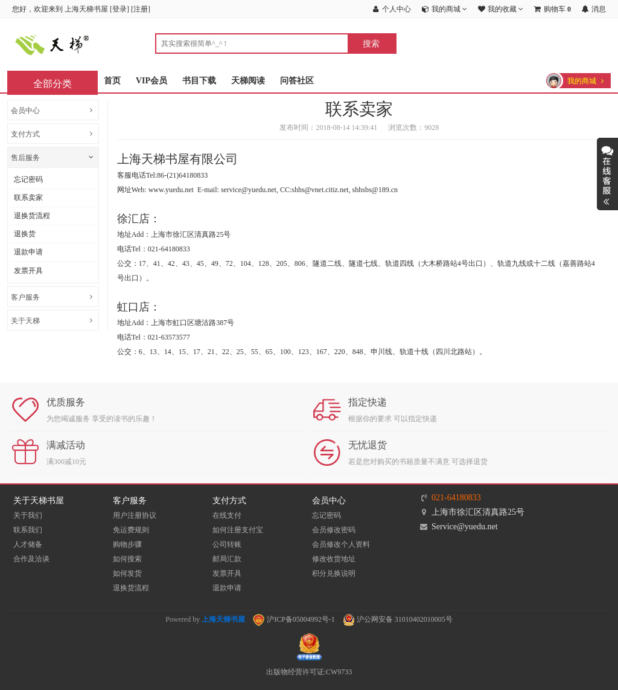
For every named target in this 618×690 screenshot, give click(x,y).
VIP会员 (151, 80)
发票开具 (28, 270)
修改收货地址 (333, 559)
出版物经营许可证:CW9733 (309, 672)
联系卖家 (28, 197)
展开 (607, 174)
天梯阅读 (248, 80)
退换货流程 (32, 215)
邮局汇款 (226, 559)
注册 (140, 9)
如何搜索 (127, 559)
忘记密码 (28, 179)
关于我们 (27, 515)
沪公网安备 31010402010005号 (398, 619)
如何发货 (127, 573)
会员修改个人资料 (341, 544)
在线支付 (226, 515)
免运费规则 (131, 530)
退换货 (25, 234)
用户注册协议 (134, 515)
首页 (112, 80)
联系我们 (27, 530)
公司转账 (226, 544)
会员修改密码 (333, 530)
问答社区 (297, 80)
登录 (119, 9)
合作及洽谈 (31, 559)
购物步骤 (127, 544)
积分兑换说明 (333, 573)
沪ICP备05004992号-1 (294, 619)
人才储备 (27, 544)
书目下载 (199, 80)
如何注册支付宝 (237, 530)
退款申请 (28, 252)
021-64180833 (456, 497)
